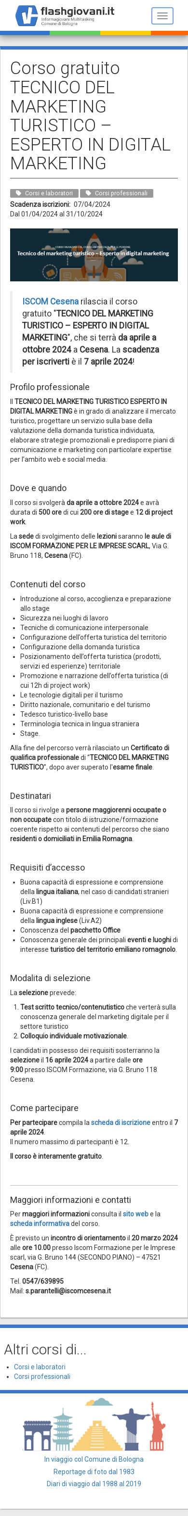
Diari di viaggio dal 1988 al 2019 (94, 1484)
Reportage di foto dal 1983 (94, 1472)
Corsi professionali (42, 1376)
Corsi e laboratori (40, 1367)
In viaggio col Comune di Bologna (94, 1459)
